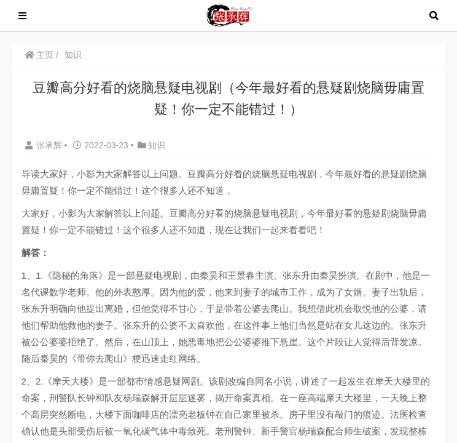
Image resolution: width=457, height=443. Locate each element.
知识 (73, 55)
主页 (39, 55)
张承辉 (44, 145)
